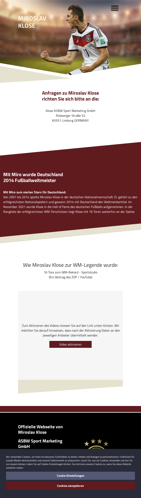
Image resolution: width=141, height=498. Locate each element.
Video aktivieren (70, 344)
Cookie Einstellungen (70, 475)
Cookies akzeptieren (70, 485)
